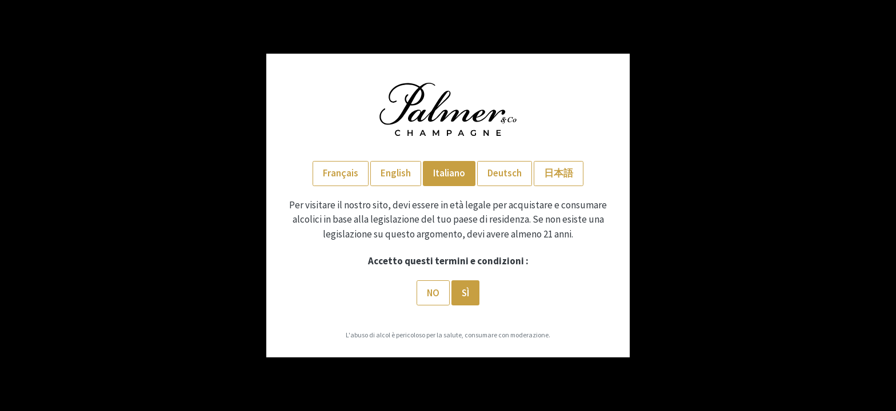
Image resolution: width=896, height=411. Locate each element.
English (396, 173)
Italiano (449, 173)
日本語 (558, 173)
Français (340, 173)
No (433, 293)
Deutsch (504, 173)
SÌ (465, 293)
